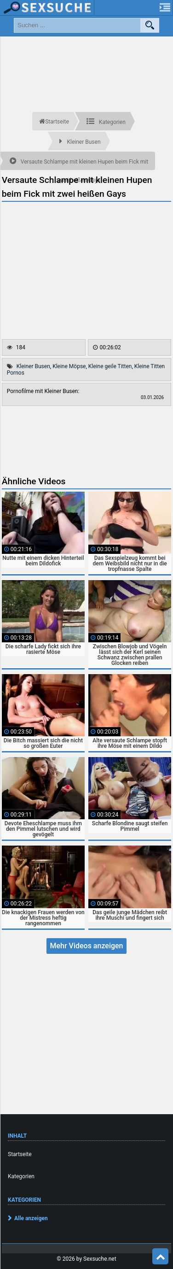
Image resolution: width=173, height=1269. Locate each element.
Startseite (20, 1154)
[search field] (77, 25)
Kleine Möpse (69, 366)
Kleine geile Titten (110, 366)
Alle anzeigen (31, 1218)
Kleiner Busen (33, 366)
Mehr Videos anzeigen (86, 945)
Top (160, 1256)
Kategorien (21, 1176)
